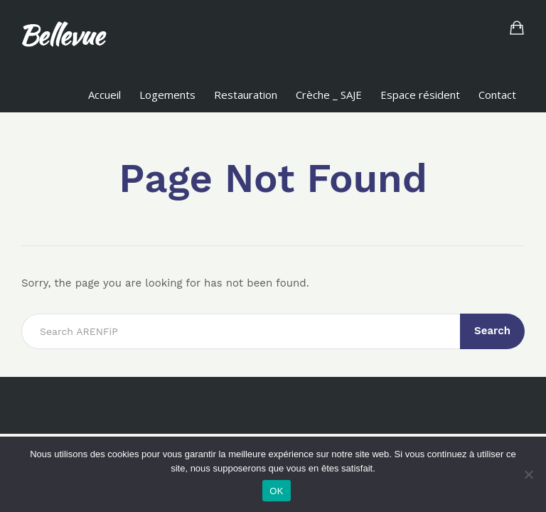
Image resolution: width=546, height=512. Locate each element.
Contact (497, 94)
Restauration (245, 94)
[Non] (528, 474)
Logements (167, 94)
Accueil (104, 94)
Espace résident (420, 94)
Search (492, 330)
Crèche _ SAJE (329, 94)
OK (276, 491)
